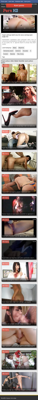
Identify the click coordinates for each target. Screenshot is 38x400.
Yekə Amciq (20, 54)
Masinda (12, 54)
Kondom (5, 54)
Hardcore (18, 51)
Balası (14, 47)
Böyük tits (21, 47)
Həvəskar (25, 51)
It (30, 51)
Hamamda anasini (8, 51)
